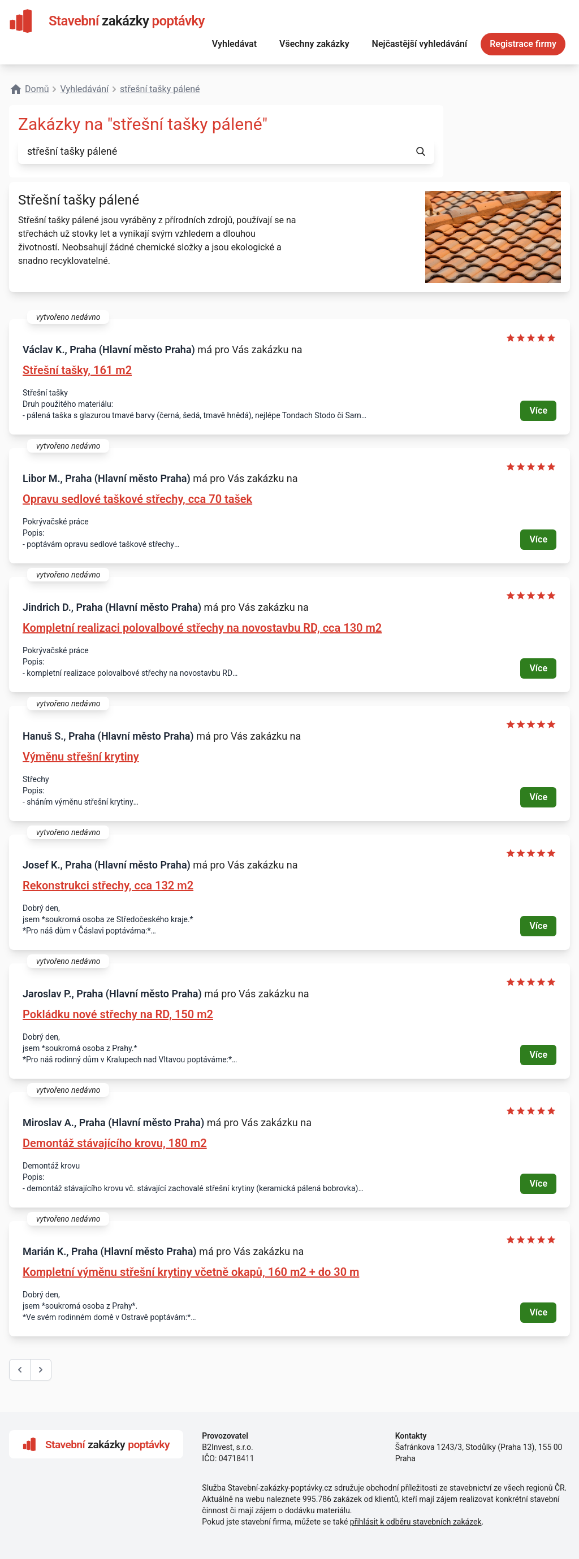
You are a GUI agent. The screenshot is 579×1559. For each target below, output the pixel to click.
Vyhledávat (234, 43)
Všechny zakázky (314, 43)
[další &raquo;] (40, 1369)
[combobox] (212, 151)
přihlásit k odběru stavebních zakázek (416, 1521)
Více (538, 410)
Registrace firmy (523, 43)
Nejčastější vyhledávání (420, 43)
